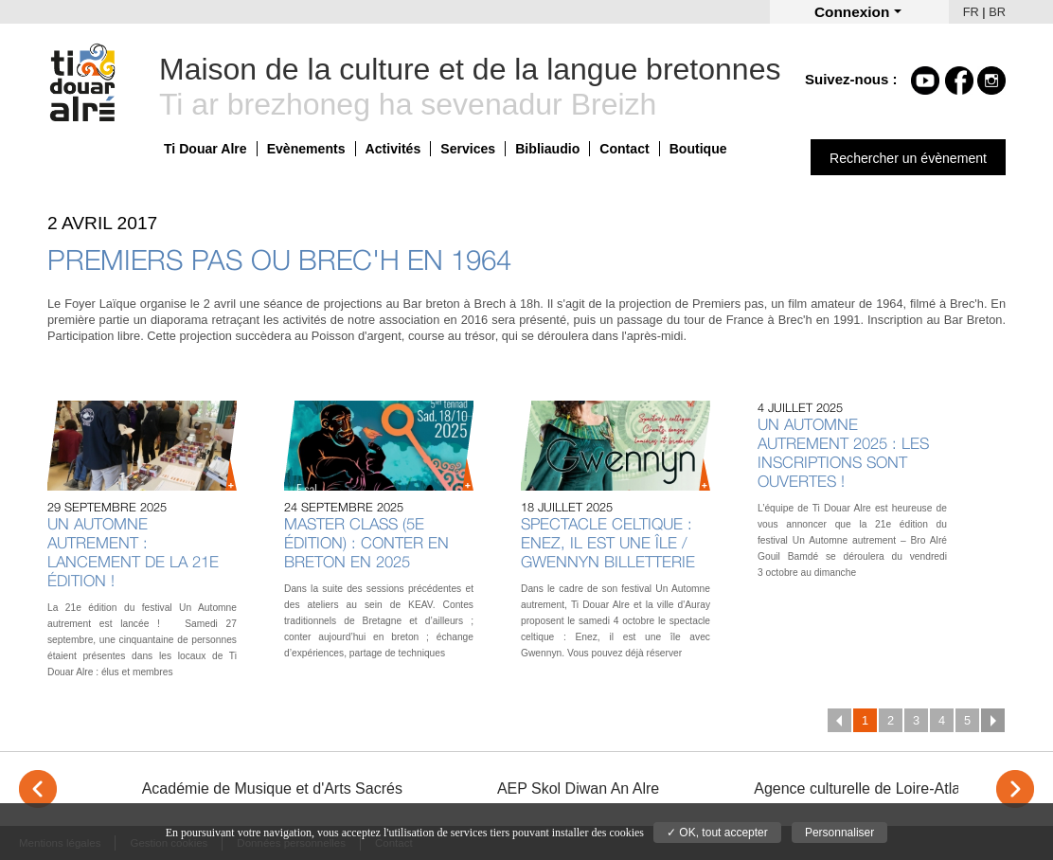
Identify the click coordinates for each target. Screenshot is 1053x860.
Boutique (698, 148)
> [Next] (1015, 789)
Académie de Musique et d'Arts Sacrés (272, 788)
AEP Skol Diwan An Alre (578, 788)
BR (997, 12)
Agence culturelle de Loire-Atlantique (878, 788)
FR (971, 12)
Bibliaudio (547, 148)
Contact (624, 148)
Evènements (306, 148)
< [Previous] (38, 789)
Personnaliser (839, 832)
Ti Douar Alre (205, 148)
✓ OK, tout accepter (717, 832)
